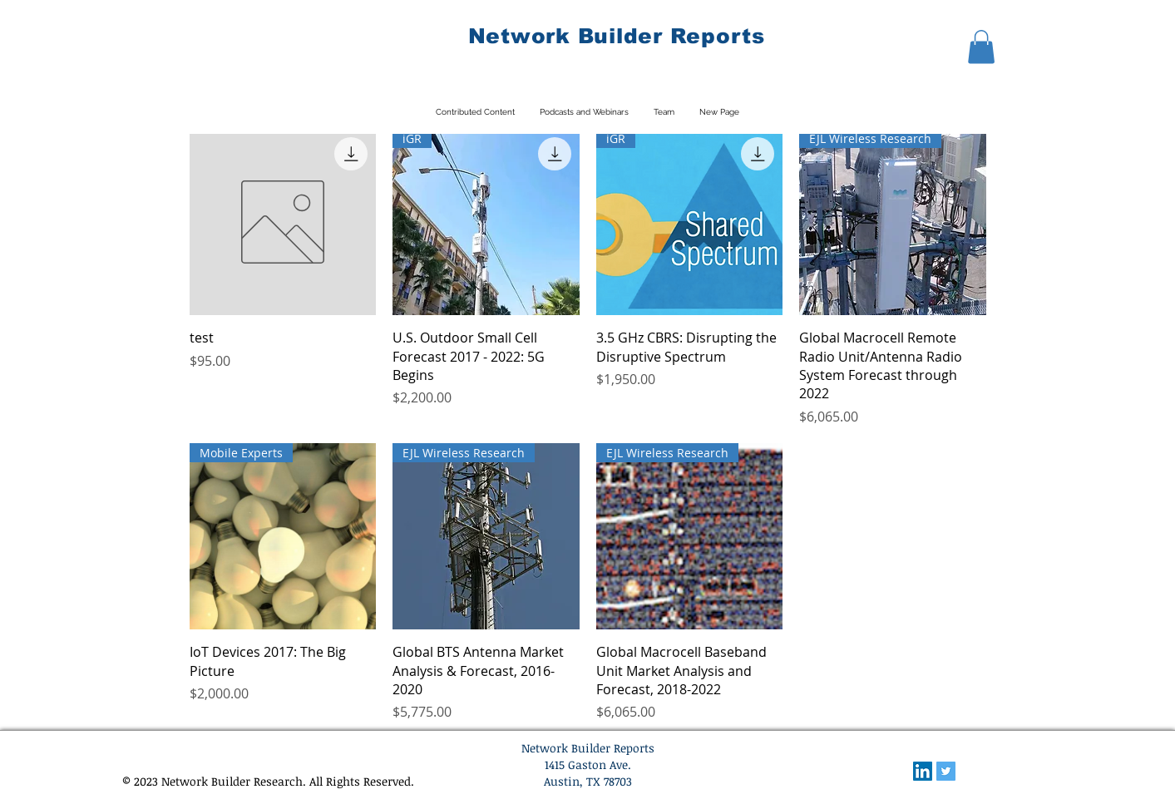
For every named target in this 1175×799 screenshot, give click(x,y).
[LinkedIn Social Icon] (922, 771)
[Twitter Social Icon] (945, 771)
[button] (981, 47)
